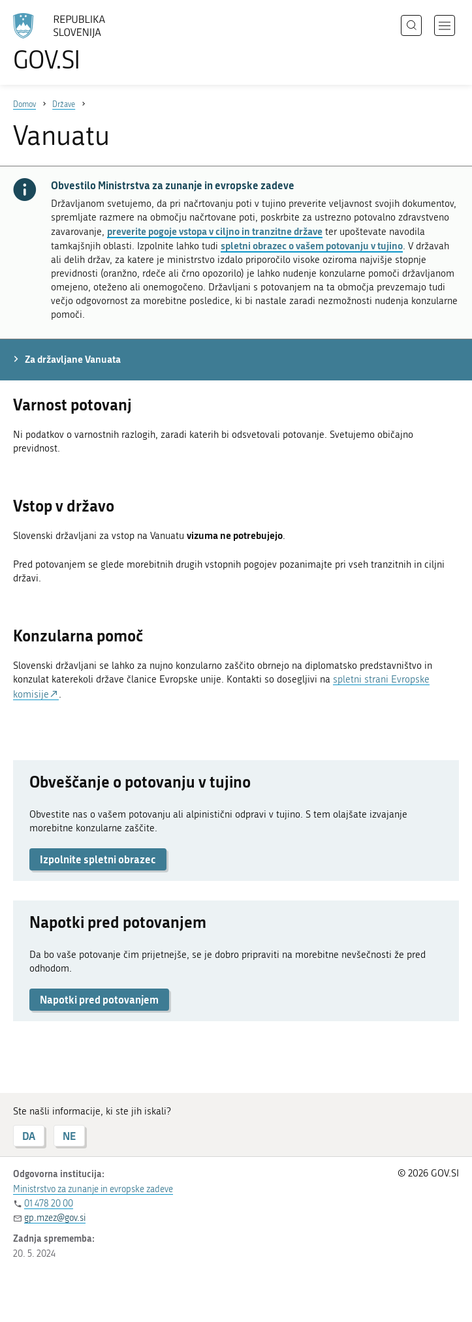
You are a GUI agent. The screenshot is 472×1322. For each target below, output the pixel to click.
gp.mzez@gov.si (55, 1217)
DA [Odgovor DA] (28, 1135)
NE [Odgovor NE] (69, 1135)
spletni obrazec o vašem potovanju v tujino (312, 245)
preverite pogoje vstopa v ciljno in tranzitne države (215, 231)
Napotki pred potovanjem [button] (99, 999)
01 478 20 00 (48, 1203)
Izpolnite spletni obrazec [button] (98, 859)
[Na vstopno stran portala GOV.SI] (78, 42)
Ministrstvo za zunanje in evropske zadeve (93, 1189)
